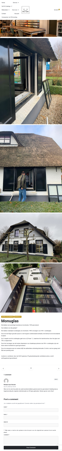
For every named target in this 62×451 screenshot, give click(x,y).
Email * (5, 414)
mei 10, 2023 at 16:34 (10, 386)
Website (6, 422)
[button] (16, 2)
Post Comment (31, 447)
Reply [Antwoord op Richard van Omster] (56, 379)
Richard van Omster (10, 384)
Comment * (6, 434)
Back (3, 28)
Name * (5, 407)
